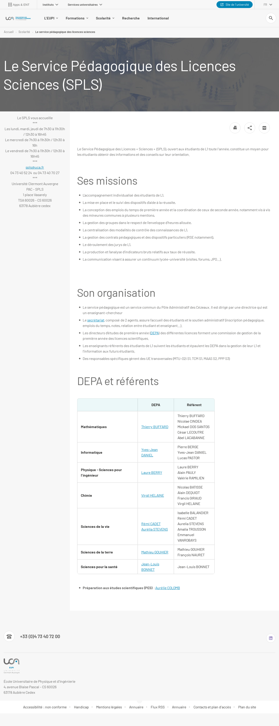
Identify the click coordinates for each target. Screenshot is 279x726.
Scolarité (105, 18)
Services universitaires (85, 4)
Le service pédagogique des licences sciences (65, 32)
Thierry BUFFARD (154, 427)
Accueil (9, 32)
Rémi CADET (151, 524)
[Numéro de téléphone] (32, 636)
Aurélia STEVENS (154, 529)
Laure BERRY (151, 473)
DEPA (154, 333)
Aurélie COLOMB (167, 588)
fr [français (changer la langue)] (265, 4)
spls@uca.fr (35, 167)
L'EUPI (51, 18)
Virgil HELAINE (152, 496)
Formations (77, 18)
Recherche (131, 18)
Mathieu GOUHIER (154, 552)
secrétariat (95, 320)
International (158, 18)
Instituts (50, 4)
